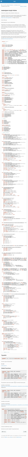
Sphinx (6, 437)
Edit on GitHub (23, 6)
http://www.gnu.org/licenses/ (8, 38)
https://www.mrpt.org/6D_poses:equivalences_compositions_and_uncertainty (14, 386)
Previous (4, 431)
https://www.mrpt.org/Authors (6, 17)
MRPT (15, 1)
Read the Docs (19, 437)
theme (11, 437)
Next (25, 431)
